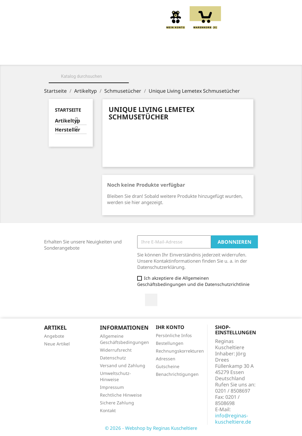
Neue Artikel (57, 344)
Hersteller (67, 130)
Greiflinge (220, 56)
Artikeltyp (67, 121)
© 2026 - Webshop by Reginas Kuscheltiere (151, 428)
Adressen (165, 359)
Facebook (151, 300)
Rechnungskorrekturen (180, 351)
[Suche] (89, 76)
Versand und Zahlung (122, 365)
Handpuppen (104, 63)
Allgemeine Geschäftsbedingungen (124, 339)
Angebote (54, 336)
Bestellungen (169, 343)
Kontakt (108, 410)
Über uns (106, 56)
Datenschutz (113, 358)
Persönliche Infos (174, 335)
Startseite (68, 110)
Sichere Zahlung (117, 403)
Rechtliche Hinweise (121, 395)
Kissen (185, 56)
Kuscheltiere (147, 56)
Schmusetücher (152, 63)
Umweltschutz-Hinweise (115, 376)
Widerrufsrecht (116, 350)
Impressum (112, 387)
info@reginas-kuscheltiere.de (233, 418)
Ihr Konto (170, 327)
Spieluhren (199, 63)
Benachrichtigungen (177, 374)
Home (75, 56)
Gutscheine (167, 366)
